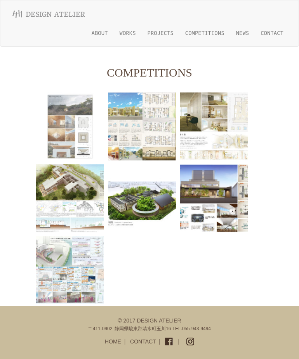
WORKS (128, 33)
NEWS (242, 33)
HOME (113, 341)
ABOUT (100, 33)
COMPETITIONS (204, 33)
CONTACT (272, 33)
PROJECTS (161, 33)
